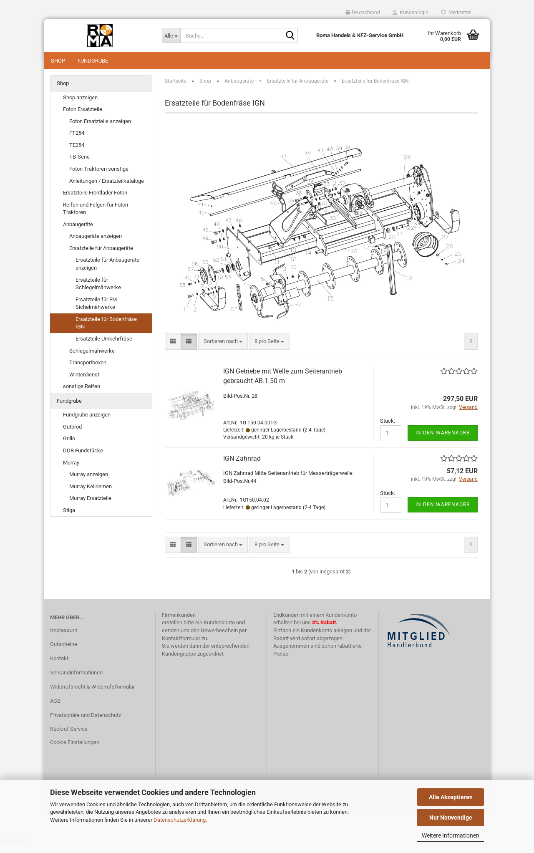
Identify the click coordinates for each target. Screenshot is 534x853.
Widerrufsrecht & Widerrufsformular (92, 695)
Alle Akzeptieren (451, 797)
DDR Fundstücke (83, 459)
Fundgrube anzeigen (87, 423)
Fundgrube (93, 61)
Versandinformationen (76, 681)
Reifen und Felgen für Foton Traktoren (95, 217)
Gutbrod (72, 435)
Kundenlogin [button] (410, 12)
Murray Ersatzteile (90, 506)
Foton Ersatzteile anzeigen (100, 129)
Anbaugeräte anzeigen (95, 244)
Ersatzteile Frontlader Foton (95, 201)
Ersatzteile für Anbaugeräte (101, 256)
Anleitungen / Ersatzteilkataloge (106, 189)
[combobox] (223, 350)
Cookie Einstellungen (74, 750)
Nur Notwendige (450, 817)
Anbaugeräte (78, 233)
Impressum (63, 638)
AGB (55, 709)
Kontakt (59, 667)
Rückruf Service (69, 737)
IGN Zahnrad (242, 467)
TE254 (76, 153)
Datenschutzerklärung (180, 820)
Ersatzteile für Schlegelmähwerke (98, 292)
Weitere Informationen (450, 835)
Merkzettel (456, 12)
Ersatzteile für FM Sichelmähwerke (96, 312)
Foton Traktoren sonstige (98, 177)
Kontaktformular (181, 647)
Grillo (69, 447)
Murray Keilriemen (90, 495)
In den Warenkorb (443, 441)
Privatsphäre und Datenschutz (85, 723)
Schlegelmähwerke (92, 359)
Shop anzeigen (80, 106)
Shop (58, 61)
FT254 (76, 141)
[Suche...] (171, 35)
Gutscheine (63, 652)
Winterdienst (84, 383)
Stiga (69, 518)
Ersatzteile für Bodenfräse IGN (106, 331)
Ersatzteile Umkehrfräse (104, 347)
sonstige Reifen (81, 394)
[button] (362, 12)
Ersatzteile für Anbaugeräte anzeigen (107, 272)
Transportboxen (87, 371)
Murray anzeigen (88, 482)
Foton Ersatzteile (82, 117)
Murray (71, 471)
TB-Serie (79, 165)
